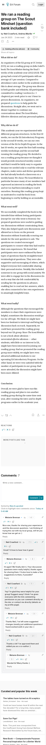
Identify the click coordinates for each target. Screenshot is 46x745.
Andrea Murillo (25, 34)
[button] (3, 429)
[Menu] (3, 5)
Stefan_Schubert (9, 699)
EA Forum (13, 5)
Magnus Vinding (9, 742)
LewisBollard (8, 719)
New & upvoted (16, 506)
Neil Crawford (10, 34)
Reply (5, 534)
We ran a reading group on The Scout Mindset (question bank (18, 21)
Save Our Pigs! (10, 716)
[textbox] (22, 487)
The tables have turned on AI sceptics (21, 695)
